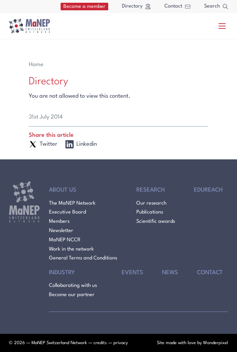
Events (132, 273)
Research (150, 190)
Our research (151, 203)
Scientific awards (155, 221)
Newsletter (61, 230)
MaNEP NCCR (64, 240)
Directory (136, 6)
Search (216, 6)
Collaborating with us (73, 285)
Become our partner (72, 295)
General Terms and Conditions (83, 258)
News (170, 273)
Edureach (208, 190)
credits (100, 343)
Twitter (43, 144)
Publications (149, 212)
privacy (120, 343)
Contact (177, 6)
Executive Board (67, 212)
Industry (62, 273)
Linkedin (81, 144)
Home (36, 65)
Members (59, 221)
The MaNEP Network (72, 203)
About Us (62, 190)
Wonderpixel (215, 343)
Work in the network (71, 249)
